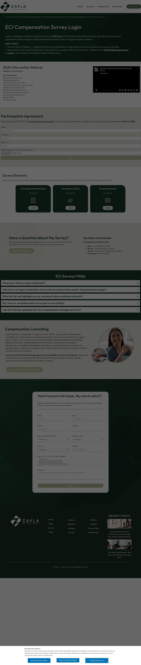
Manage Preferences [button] (97, 660)
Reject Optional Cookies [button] (68, 660)
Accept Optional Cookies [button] (39, 660)
